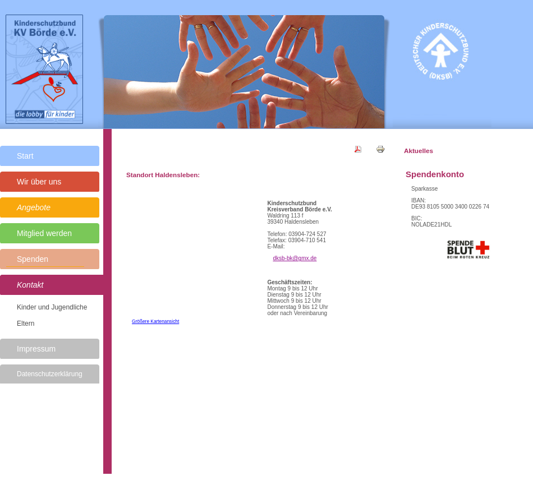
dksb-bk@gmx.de (294, 258)
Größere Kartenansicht (155, 321)
